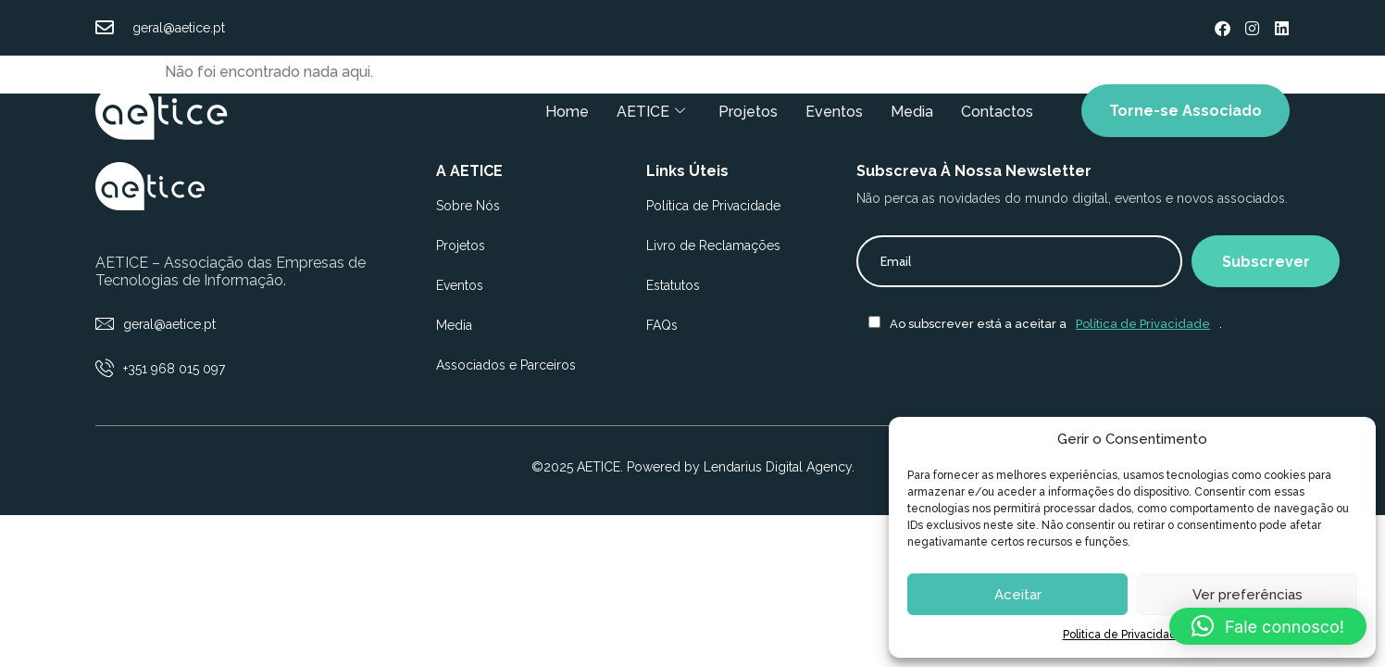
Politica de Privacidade (1123, 634)
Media (910, 111)
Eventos (832, 111)
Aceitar (1018, 594)
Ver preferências (1247, 594)
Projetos (746, 111)
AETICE (649, 111)
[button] (1267, 626)
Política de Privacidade (1143, 324)
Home (565, 111)
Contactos (995, 111)
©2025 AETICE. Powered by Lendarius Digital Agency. (693, 466)
